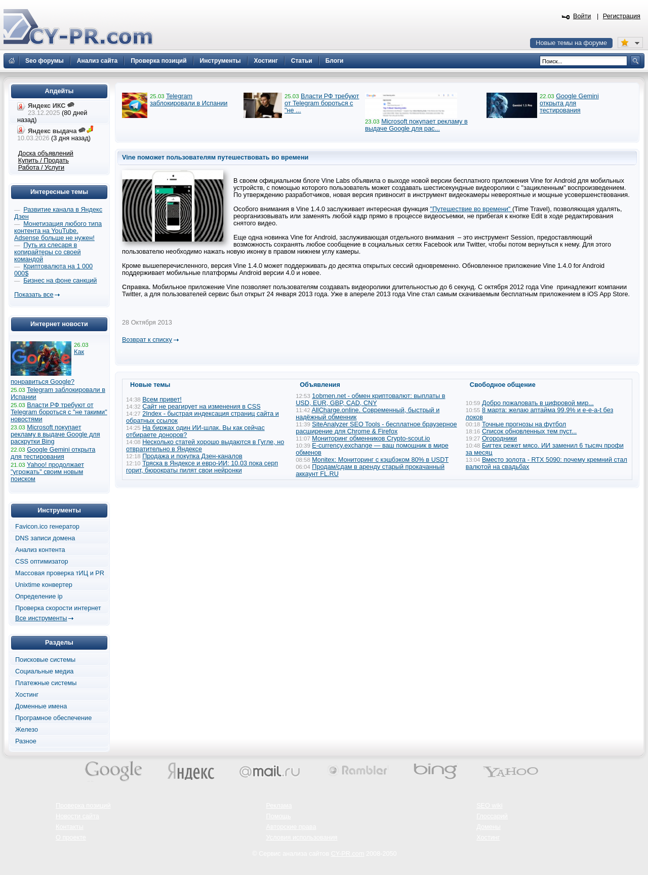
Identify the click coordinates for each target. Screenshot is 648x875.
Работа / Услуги (41, 167)
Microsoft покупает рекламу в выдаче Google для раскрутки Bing (55, 434)
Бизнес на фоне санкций (60, 280)
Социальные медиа (44, 671)
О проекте (71, 837)
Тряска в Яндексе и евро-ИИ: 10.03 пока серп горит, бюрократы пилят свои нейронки (202, 467)
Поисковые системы (45, 659)
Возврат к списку (147, 339)
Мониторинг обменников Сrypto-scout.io (371, 438)
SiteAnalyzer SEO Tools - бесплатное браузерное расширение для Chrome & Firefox (376, 428)
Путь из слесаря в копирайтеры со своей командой (47, 252)
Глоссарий (492, 816)
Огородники (499, 438)
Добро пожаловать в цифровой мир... (538, 403)
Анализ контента (40, 549)
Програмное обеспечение (53, 718)
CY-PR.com (347, 853)
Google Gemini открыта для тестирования (569, 103)
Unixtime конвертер (43, 584)
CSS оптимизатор (41, 561)
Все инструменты (41, 618)
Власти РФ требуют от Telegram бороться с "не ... (322, 103)
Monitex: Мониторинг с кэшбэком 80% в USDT (380, 459)
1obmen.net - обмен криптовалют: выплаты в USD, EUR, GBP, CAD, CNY (370, 399)
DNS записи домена (45, 538)
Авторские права (291, 826)
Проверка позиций (83, 805)
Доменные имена (41, 706)
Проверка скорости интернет (58, 608)
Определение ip (39, 596)
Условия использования (302, 837)
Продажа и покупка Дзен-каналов (192, 456)
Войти (582, 16)
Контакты (70, 826)
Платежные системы (45, 683)
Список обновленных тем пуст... (529, 431)
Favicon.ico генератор (47, 526)
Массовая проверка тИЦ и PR (59, 573)
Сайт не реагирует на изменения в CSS (201, 406)
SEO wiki (489, 805)
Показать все (33, 294)
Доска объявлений (45, 153)
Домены (488, 826)
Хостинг (26, 694)
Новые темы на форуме (571, 43)
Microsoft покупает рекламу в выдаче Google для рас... (416, 125)
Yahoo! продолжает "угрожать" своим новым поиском (47, 472)
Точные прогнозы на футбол (524, 424)
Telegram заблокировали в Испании (188, 100)
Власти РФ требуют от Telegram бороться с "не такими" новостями (59, 412)
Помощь (278, 816)
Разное (25, 741)
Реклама (279, 805)
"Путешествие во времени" (471, 209)
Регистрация (621, 16)
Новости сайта (77, 816)
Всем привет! (162, 399)
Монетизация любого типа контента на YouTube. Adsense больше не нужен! (58, 231)
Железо (26, 729)
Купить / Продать (43, 160)
